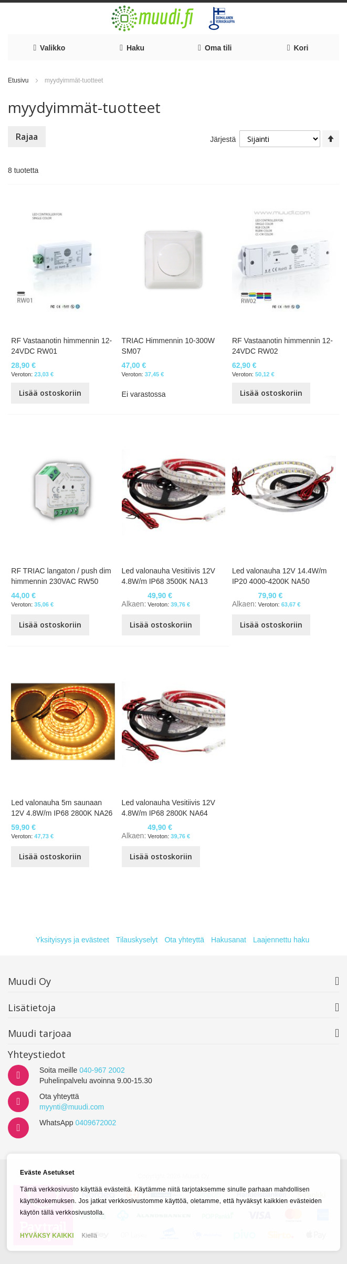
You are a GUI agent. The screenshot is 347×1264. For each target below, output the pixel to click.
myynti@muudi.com (71, 1107)
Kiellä (89, 1235)
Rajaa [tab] (27, 136)
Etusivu (19, 80)
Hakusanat (228, 940)
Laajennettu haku (281, 940)
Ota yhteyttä (184, 940)
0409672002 (95, 1122)
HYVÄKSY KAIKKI (46, 1235)
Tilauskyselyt (137, 940)
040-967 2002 (101, 1070)
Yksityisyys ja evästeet (72, 940)
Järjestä (223, 139)
